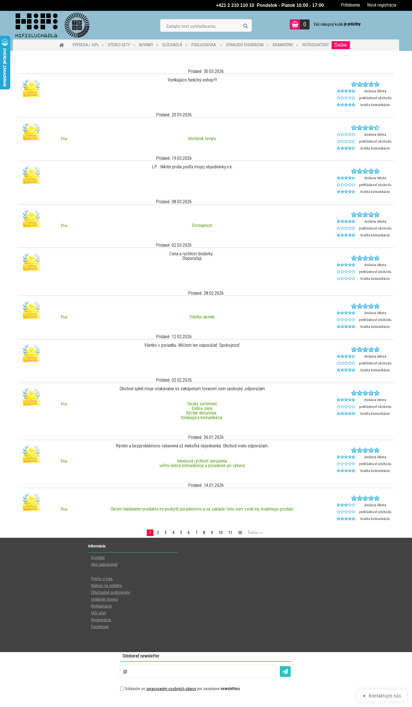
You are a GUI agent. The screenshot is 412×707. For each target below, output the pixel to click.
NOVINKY (146, 45)
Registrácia (101, 620)
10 (221, 532)
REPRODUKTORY (315, 45)
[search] (245, 26)
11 (230, 532)
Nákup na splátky (107, 585)
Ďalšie (340, 45)
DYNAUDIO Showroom (245, 45)
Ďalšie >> (255, 532)
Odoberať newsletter (140, 656)
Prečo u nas (102, 579)
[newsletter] (285, 671)
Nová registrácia (381, 5)
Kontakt (97, 557)
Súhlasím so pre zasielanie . (183, 688)
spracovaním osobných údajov (171, 688)
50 (240, 532)
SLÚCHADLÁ (172, 45)
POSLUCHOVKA (204, 45)
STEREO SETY (119, 45)
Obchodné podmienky (110, 592)
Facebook (99, 627)
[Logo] (52, 25)
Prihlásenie (350, 5)
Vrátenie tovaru (104, 599)
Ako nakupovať (104, 564)
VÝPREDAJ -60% (85, 45)
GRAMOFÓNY (283, 45)
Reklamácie (101, 606)
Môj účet (98, 613)
